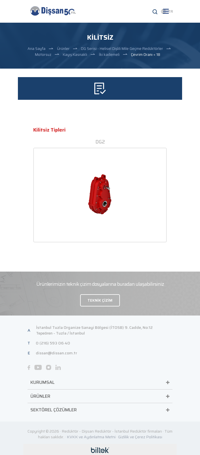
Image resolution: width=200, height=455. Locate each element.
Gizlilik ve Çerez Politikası (140, 437)
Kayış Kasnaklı (75, 55)
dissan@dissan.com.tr (56, 353)
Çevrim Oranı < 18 (145, 55)
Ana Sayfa (36, 49)
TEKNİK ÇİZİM (100, 300)
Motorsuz (43, 55)
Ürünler (63, 49)
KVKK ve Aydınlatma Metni (91, 437)
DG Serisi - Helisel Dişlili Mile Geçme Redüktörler (122, 49)
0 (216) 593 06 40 (53, 343)
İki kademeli (109, 55)
